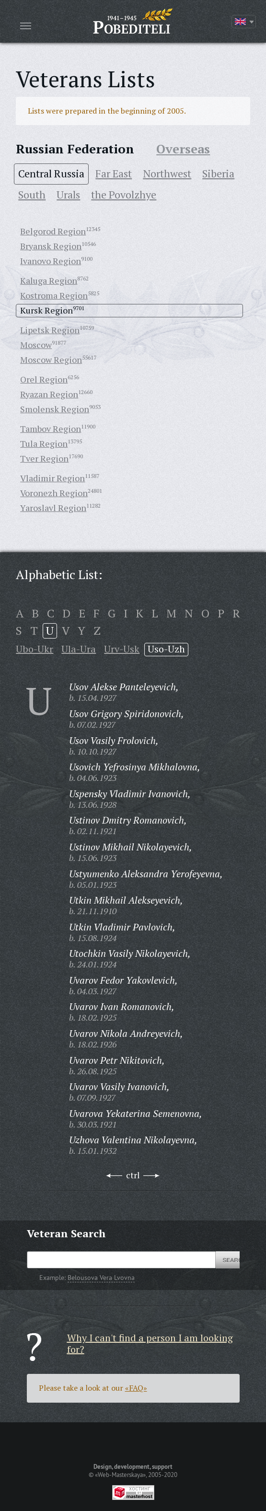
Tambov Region (50, 428)
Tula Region (44, 443)
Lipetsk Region (50, 330)
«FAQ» (136, 1388)
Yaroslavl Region (53, 507)
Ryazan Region (49, 394)
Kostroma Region (54, 295)
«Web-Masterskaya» (120, 1474)
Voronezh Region (54, 493)
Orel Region (44, 379)
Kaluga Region (48, 280)
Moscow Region (51, 359)
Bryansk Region (50, 246)
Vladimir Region (52, 478)
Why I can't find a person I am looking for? (150, 1343)
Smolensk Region (54, 409)
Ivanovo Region (50, 261)
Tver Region (44, 458)
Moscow (36, 344)
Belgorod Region (53, 231)
